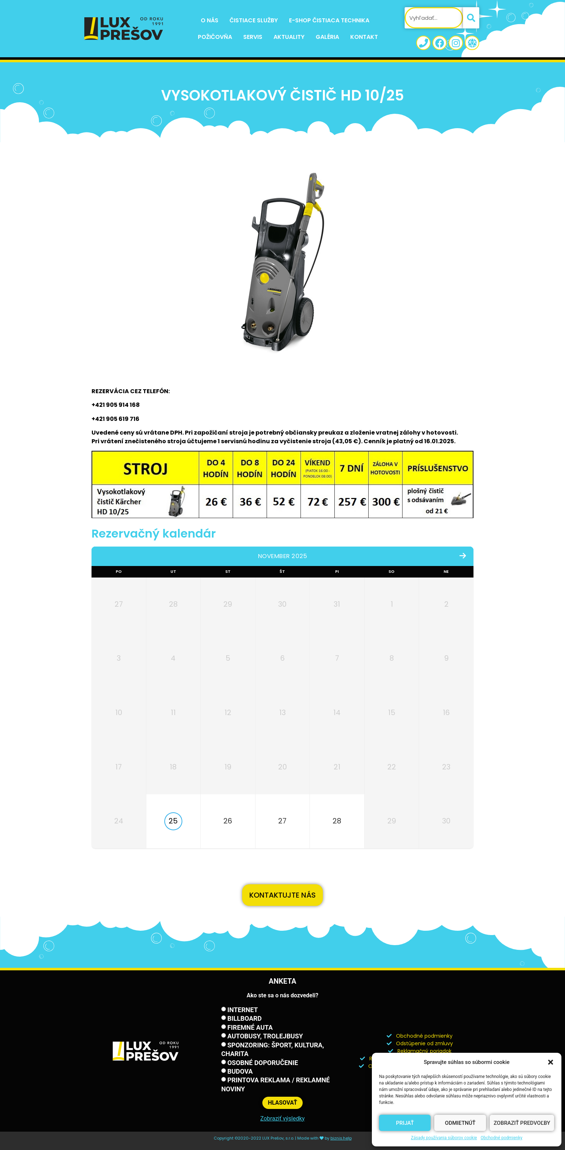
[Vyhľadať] (471, 17)
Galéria (327, 37)
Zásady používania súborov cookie (444, 1137)
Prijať (405, 1123)
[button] (550, 1062)
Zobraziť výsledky (282, 1118)
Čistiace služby (254, 20)
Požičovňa (215, 37)
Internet (242, 1010)
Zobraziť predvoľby (522, 1123)
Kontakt (364, 37)
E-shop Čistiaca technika (329, 20)
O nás (209, 20)
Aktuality (288, 37)
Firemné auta (250, 1027)
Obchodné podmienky (501, 1137)
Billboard (244, 1018)
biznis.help (341, 1138)
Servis (252, 37)
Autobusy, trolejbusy (265, 1036)
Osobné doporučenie (262, 1062)
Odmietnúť (460, 1123)
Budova (240, 1071)
